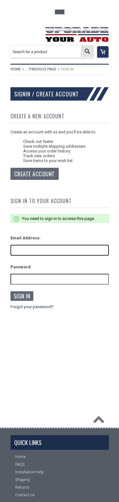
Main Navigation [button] (23, 32)
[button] (103, 52)
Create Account (34, 174)
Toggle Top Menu (59, 12)
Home (15, 69)
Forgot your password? (32, 306)
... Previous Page (40, 69)
